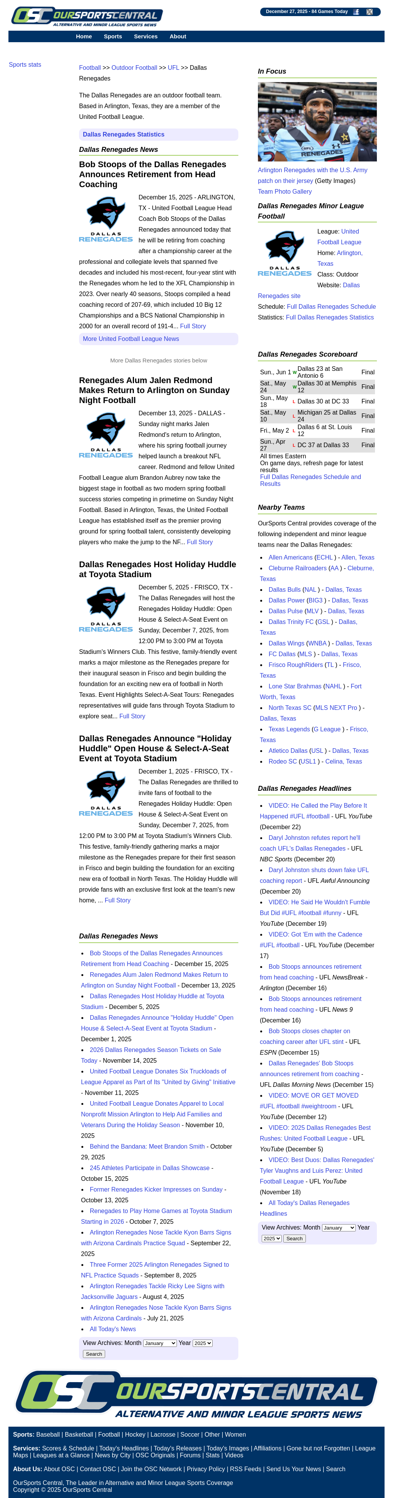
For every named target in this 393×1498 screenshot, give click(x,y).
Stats (213, 1455)
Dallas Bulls (285, 589)
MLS (305, 654)
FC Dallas (282, 654)
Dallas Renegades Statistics (124, 134)
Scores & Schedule (68, 1448)
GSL (323, 622)
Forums (190, 1455)
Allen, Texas (358, 557)
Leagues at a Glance (61, 1455)
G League (327, 729)
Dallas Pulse (286, 611)
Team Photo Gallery (285, 191)
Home (84, 36)
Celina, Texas (343, 761)
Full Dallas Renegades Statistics (330, 317)
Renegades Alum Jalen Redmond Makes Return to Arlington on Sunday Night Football (154, 390)
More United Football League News (131, 339)
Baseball (47, 1434)
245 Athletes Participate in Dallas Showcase (150, 1168)
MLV (313, 611)
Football (90, 67)
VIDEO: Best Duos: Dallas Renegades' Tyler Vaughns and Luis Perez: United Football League (317, 1171)
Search (335, 1469)
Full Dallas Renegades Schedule (331, 306)
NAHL (333, 686)
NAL (310, 589)
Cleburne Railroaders (298, 568)
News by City (112, 1455)
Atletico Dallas (288, 750)
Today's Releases (178, 1448)
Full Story (193, 326)
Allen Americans (291, 557)
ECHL (325, 557)
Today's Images (227, 1448)
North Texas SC (290, 708)
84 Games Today (330, 11)
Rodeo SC (283, 761)
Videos (234, 1455)
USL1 (308, 761)
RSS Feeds (245, 1469)
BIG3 (315, 600)
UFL (173, 67)
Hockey (135, 1434)
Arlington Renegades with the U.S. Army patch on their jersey (317, 170)
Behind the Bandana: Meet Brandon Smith (147, 1146)
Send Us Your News (293, 1469)
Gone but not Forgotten (318, 1448)
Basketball (79, 1434)
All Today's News (113, 1329)
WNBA (317, 643)
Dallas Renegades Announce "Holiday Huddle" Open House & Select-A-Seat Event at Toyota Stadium (155, 748)
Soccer (190, 1434)
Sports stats (25, 64)
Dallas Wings (286, 643)
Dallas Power (287, 600)
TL (330, 665)
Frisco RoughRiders (296, 665)
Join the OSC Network (151, 1469)
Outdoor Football (134, 67)
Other (212, 1434)
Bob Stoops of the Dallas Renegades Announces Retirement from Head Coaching (152, 174)
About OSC (59, 1469)
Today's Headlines (124, 1448)
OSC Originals (155, 1455)
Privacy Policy (206, 1469)
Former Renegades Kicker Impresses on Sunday (156, 1189)
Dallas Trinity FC (291, 622)
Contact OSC (98, 1469)
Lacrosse (162, 1434)
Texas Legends (289, 729)
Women (235, 1434)
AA (334, 568)
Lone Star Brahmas (295, 686)
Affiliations (268, 1448)
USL (317, 750)
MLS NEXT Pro (336, 708)
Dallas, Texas (343, 589)
